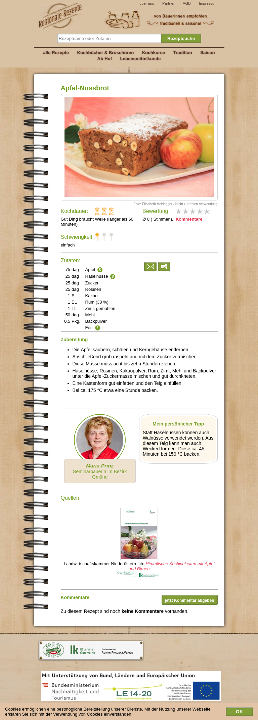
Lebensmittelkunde (140, 58)
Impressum (208, 3)
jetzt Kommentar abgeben (189, 600)
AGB (187, 3)
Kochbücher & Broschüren (105, 52)
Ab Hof (104, 58)
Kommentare (188, 219)
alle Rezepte (56, 52)
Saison (207, 52)
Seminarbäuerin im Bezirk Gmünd (100, 471)
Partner (168, 3)
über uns (146, 3)
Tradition (182, 52)
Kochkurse (153, 52)
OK (239, 712)
